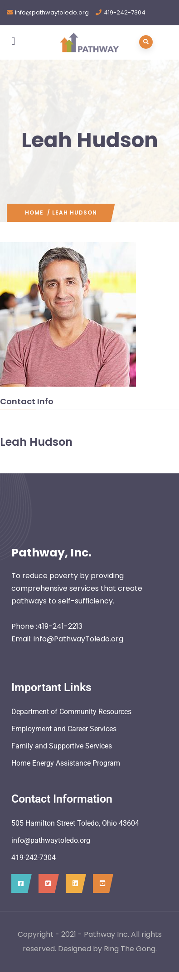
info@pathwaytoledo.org (52, 12)
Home (34, 212)
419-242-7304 (124, 12)
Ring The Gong (129, 949)
